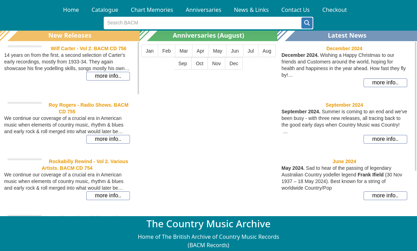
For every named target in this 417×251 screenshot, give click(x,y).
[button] (307, 23)
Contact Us (295, 10)
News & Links (251, 10)
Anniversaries (203, 10)
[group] (208, 57)
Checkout (334, 10)
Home (71, 10)
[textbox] (202, 23)
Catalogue (105, 10)
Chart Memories (152, 10)
